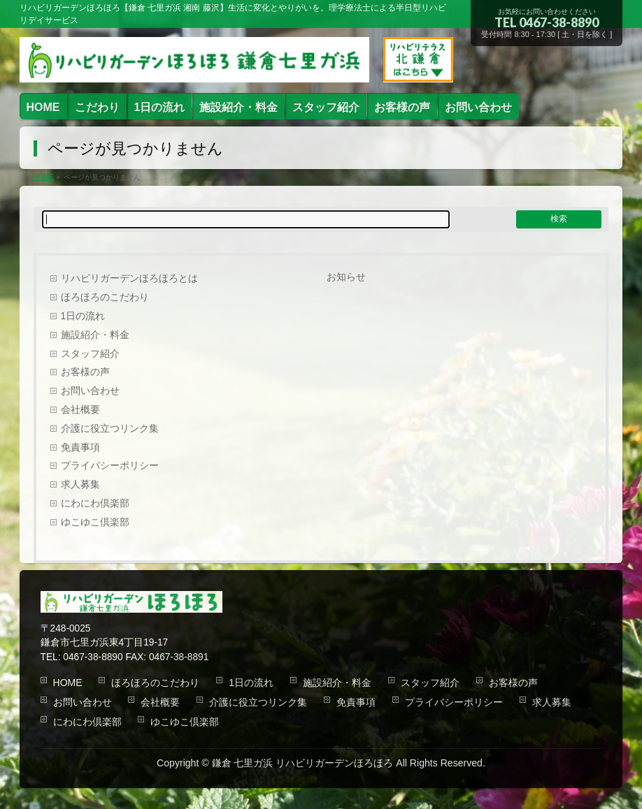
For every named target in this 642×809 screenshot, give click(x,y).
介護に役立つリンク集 (110, 428)
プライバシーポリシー (110, 465)
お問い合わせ (90, 391)
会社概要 (80, 409)
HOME (68, 682)
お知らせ (346, 276)
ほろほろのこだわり (105, 297)
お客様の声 (85, 372)
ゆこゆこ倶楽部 (95, 522)
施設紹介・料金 (95, 335)
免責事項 (80, 447)
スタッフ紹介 (90, 354)
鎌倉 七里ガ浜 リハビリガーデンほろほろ (303, 762)
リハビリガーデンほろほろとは (129, 278)
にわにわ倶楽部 (95, 503)
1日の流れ (83, 316)
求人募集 (80, 484)
